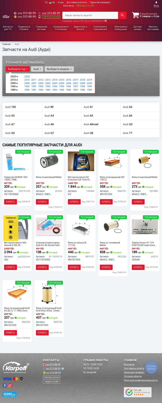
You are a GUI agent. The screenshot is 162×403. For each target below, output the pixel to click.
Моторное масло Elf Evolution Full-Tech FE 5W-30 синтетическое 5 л (80, 178)
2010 (27, 79)
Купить (10, 201)
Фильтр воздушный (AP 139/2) (112, 178)
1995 (61, 86)
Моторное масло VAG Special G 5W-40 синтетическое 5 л (15, 243)
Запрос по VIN (85, 5)
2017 (75, 79)
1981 (33, 89)
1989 (89, 89)
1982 (41, 89)
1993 (47, 86)
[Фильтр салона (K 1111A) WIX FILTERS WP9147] (81, 228)
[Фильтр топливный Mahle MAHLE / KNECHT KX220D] (113, 226)
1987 (75, 89)
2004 (54, 83)
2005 (61, 83)
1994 (54, 86)
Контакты (68, 5)
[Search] (122, 15)
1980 (26, 89)
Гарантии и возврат (134, 372)
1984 (54, 89)
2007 (75, 83)
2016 (68, 79)
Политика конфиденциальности (141, 380)
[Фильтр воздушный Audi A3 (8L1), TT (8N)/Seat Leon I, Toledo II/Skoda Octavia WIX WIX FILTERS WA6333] (17, 293)
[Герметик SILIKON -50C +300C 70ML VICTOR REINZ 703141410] (17, 161)
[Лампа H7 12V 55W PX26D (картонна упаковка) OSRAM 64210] (145, 226)
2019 (89, 79)
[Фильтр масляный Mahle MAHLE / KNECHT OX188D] (145, 161)
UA (52, 2)
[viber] (4, 385)
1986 (68, 89)
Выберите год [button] (17, 69)
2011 (34, 79)
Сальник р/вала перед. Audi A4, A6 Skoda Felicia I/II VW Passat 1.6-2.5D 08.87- (48, 243)
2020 (27, 76)
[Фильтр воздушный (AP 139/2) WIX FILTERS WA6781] (113, 162)
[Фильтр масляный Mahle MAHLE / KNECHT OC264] (49, 161)
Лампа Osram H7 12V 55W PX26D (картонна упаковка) (143, 243)
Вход (156, 4)
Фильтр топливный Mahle (110, 243)
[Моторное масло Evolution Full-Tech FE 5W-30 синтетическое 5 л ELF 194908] (81, 161)
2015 (61, 79)
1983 (47, 89)
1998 (82, 86)
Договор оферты (133, 376)
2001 (34, 83)
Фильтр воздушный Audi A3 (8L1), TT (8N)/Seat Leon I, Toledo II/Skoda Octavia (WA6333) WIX (17, 309)
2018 (82, 79)
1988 (82, 89)
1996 (68, 86)
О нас (61, 2)
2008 (82, 83)
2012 (41, 79)
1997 (75, 86)
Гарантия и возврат (100, 2)
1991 (33, 86)
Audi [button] (37, 69)
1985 (61, 89)
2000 (27, 83)
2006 (68, 83)
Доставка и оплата (77, 2)
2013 (47, 79)
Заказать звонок (51, 377)
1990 (26, 86)
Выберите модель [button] (59, 69)
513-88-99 (25, 13)
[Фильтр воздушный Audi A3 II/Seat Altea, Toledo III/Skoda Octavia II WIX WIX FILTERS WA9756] (49, 293)
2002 (41, 83)
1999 (89, 86)
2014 (54, 79)
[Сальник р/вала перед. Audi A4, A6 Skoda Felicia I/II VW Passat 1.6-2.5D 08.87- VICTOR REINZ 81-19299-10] (49, 226)
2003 (47, 83)
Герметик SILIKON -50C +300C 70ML (16, 178)
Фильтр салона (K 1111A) (77, 243)
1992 (41, 86)
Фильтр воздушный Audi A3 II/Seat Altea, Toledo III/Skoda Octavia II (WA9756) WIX (48, 309)
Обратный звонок (51, 17)
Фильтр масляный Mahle (49, 177)
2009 (89, 83)
